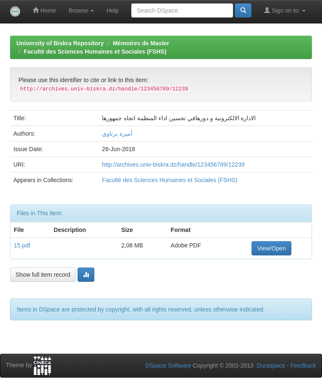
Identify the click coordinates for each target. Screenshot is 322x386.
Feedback (303, 365)
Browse (81, 10)
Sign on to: (285, 10)
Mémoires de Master (141, 43)
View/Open (271, 248)
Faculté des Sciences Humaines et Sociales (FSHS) (95, 51)
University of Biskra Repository (60, 43)
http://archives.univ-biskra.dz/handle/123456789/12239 (173, 164)
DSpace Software (168, 365)
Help (112, 10)
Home (44, 10)
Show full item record (43, 274)
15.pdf (22, 245)
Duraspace (271, 365)
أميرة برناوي (117, 133)
